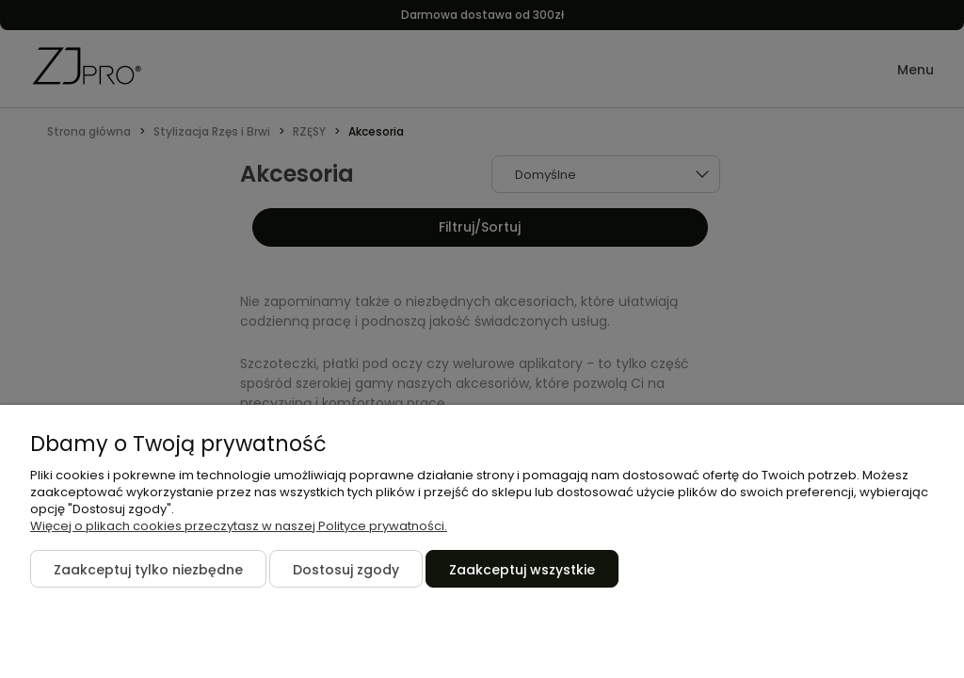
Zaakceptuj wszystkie (522, 569)
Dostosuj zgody (346, 569)
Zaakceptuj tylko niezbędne (148, 569)
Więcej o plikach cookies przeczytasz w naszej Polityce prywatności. (238, 526)
